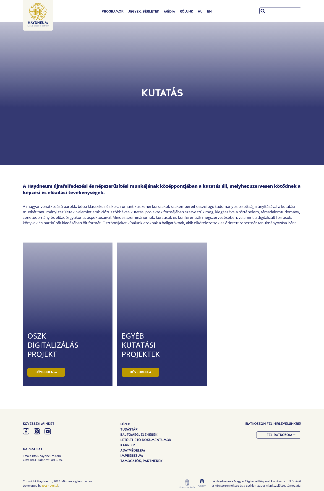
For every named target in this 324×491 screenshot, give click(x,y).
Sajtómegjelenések (138, 435)
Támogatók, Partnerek (141, 461)
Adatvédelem (132, 450)
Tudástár (129, 429)
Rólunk (186, 11)
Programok (112, 11)
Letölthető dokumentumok (145, 440)
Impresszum (131, 456)
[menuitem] (200, 11)
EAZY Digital (50, 485)
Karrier (127, 445)
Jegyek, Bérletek (143, 11)
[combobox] (280, 11)
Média (169, 11)
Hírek (125, 424)
